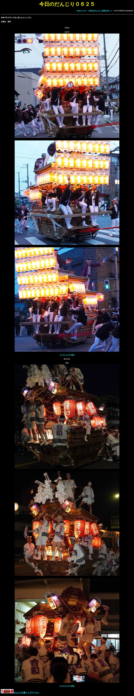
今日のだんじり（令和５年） (99, 11)
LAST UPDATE (119, 11)
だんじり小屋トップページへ (20, 693)
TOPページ (81, 11)
